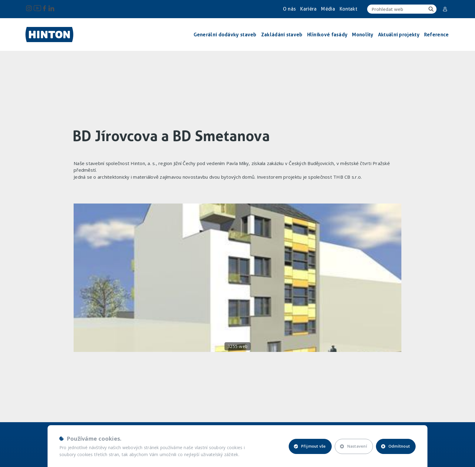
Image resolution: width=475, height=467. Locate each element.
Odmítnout (395, 446)
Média (328, 9)
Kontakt (348, 9)
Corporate (445, 9)
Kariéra (308, 9)
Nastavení (353, 446)
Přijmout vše (310, 446)
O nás (289, 9)
